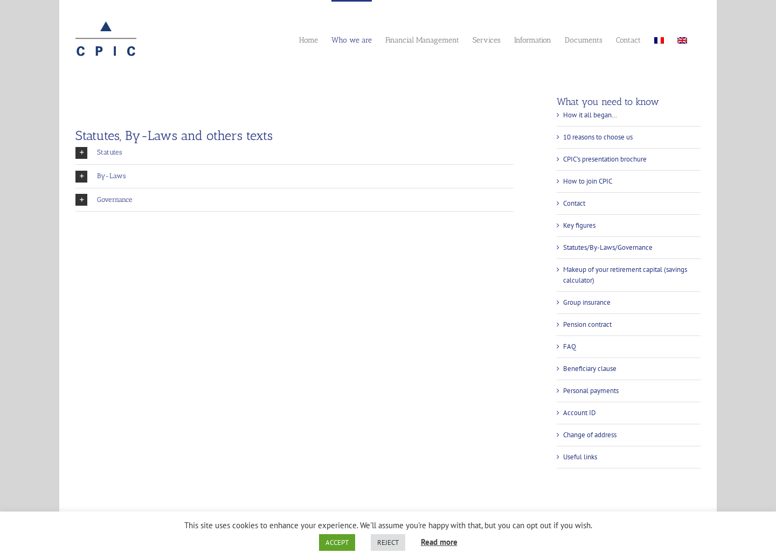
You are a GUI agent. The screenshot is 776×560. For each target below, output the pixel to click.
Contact (574, 203)
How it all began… (590, 115)
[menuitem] (659, 39)
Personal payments (591, 390)
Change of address (589, 434)
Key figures (579, 225)
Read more (439, 542)
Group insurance (587, 302)
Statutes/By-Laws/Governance (608, 247)
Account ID (579, 412)
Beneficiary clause (589, 368)
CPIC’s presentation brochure (605, 159)
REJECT (388, 542)
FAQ (569, 346)
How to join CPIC (587, 181)
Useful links (580, 456)
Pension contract (587, 324)
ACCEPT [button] (337, 542)
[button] (294, 152)
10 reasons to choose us (598, 137)
